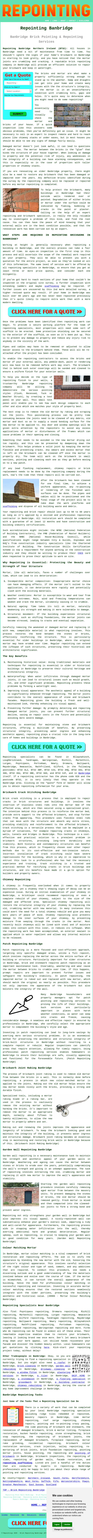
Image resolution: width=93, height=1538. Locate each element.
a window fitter (27, 1372)
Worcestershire (70, 1481)
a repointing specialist (51, 1359)
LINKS (54, 21)
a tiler (42, 1375)
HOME (47, 21)
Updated (42, 1515)
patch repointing (32, 1032)
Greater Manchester (14, 1484)
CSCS (80, 553)
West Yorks (32, 1481)
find (13, 1311)
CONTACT (72, 21)
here (46, 1347)
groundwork (24, 1382)
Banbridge (84, 773)
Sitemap (5, 1515)
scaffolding (52, 286)
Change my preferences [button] (63, 1529)
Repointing (9, 757)
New (23, 1515)
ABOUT (63, 21)
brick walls (55, 1140)
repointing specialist (76, 1411)
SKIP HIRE (78, 1375)
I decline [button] (67, 1524)
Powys (85, 1481)
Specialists (31, 1515)
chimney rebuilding (30, 1385)
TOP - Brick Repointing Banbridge (24, 1490)
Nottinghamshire (12, 1481)
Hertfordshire (80, 1478)
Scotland (51, 1484)
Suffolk (45, 1481)
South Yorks (61, 1478)
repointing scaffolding (17, 1463)
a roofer (60, 1362)
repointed (69, 296)
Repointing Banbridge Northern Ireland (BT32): (35, 48)
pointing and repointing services (24, 1472)
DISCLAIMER (84, 21)
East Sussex (36, 1484)
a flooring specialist (70, 1379)
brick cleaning (26, 1366)
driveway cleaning (53, 1369)
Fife (55, 1481)
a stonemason (26, 1379)
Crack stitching (13, 828)
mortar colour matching (35, 1254)
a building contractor (70, 1382)
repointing (83, 61)
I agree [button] (56, 1524)
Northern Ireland (39, 1478)
